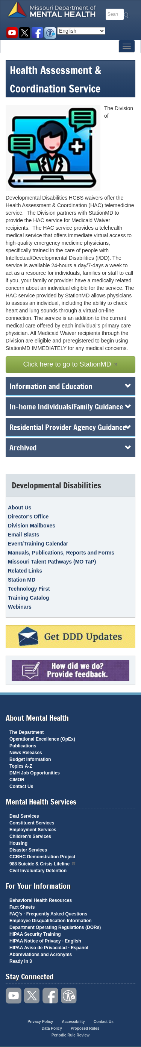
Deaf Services (24, 816)
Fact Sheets (22, 907)
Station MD (21, 580)
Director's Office (28, 517)
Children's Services (30, 836)
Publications (22, 746)
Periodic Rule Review (70, 1035)
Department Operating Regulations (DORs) (55, 927)
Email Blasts (23, 535)
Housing (18, 843)
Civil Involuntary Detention (38, 870)
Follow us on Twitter (24, 33)
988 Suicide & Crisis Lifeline (42, 863)
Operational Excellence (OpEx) (42, 739)
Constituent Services (31, 823)
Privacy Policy (40, 1022)
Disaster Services (28, 850)
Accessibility (50, 33)
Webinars (20, 607)
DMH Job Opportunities (34, 773)
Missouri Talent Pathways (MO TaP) (52, 562)
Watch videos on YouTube (12, 33)
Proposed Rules (85, 1028)
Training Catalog (28, 598)
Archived (70, 447)
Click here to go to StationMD (70, 364)
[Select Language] (81, 31)
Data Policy (52, 1028)
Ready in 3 (20, 961)
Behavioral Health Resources (40, 900)
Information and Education (70, 386)
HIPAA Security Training (35, 934)
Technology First (29, 589)
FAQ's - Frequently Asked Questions (48, 914)
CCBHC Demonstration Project (42, 856)
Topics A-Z (20, 766)
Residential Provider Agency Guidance (70, 427)
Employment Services (32, 829)
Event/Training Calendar (38, 544)
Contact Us (21, 786)
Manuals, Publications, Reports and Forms (61, 553)
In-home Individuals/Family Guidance (70, 406)
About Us (19, 508)
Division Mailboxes (31, 526)
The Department (26, 732)
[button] (55, 148)
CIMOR (16, 779)
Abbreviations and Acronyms (40, 954)
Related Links (25, 571)
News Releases (25, 752)
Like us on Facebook (37, 33)
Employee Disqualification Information (50, 920)
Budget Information (30, 759)
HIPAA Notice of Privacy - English (45, 941)
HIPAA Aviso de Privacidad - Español (48, 947)
